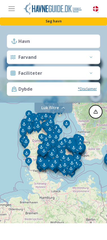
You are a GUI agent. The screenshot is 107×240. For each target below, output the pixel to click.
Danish (96, 9)
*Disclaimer (87, 88)
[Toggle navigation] (11, 9)
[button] (98, 12)
